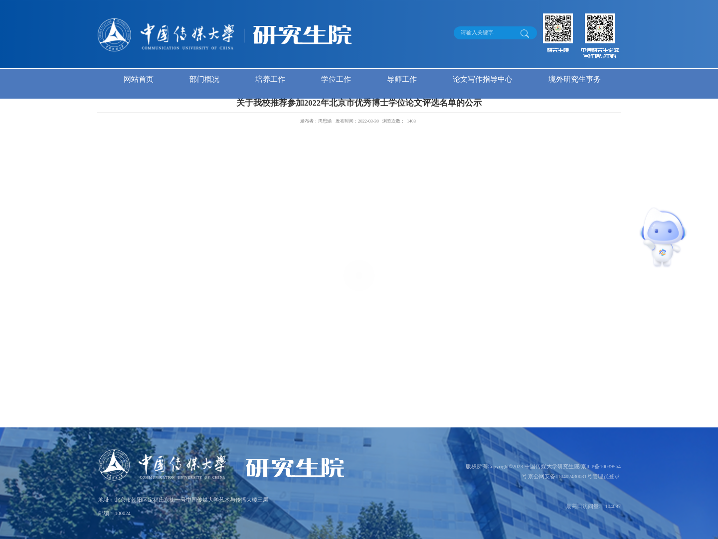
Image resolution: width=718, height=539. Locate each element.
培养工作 (270, 79)
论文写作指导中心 (483, 79)
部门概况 (204, 79)
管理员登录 (606, 476)
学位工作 (336, 79)
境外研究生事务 (574, 79)
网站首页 (139, 79)
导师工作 (402, 79)
